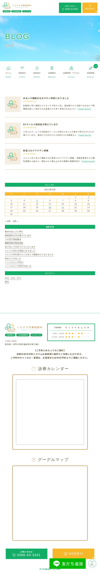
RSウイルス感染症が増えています (40, 124)
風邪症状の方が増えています (18, 235)
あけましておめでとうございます (20, 246)
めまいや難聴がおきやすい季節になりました (46, 98)
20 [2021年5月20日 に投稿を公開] (50, 207)
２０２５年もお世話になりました (20, 250)
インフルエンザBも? (14, 262)
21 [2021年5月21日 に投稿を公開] (63, 207)
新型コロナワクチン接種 (35, 150)
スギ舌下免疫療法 (13, 239)
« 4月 (8, 221)
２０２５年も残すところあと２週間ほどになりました (29, 254)
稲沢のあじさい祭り (14, 231)
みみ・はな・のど (13, 278)
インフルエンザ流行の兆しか (18, 266)
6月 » (15, 221)
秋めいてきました (13, 258)
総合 (7, 281)
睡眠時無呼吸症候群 (14, 243)
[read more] (84, 108)
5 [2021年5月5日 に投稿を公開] (37, 200)
